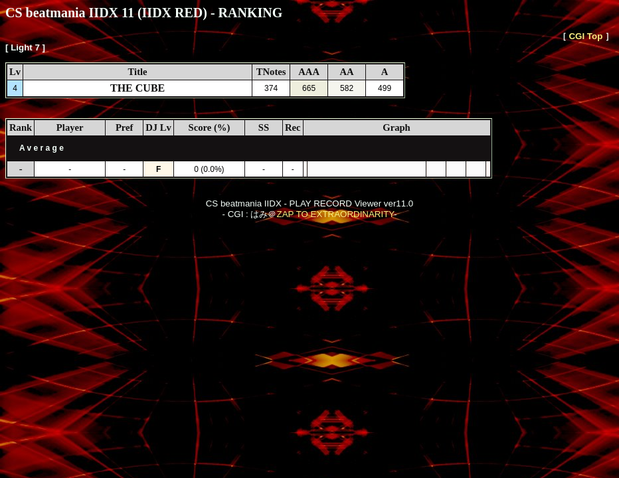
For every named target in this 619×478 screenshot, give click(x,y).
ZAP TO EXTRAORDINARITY (335, 214)
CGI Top (585, 36)
